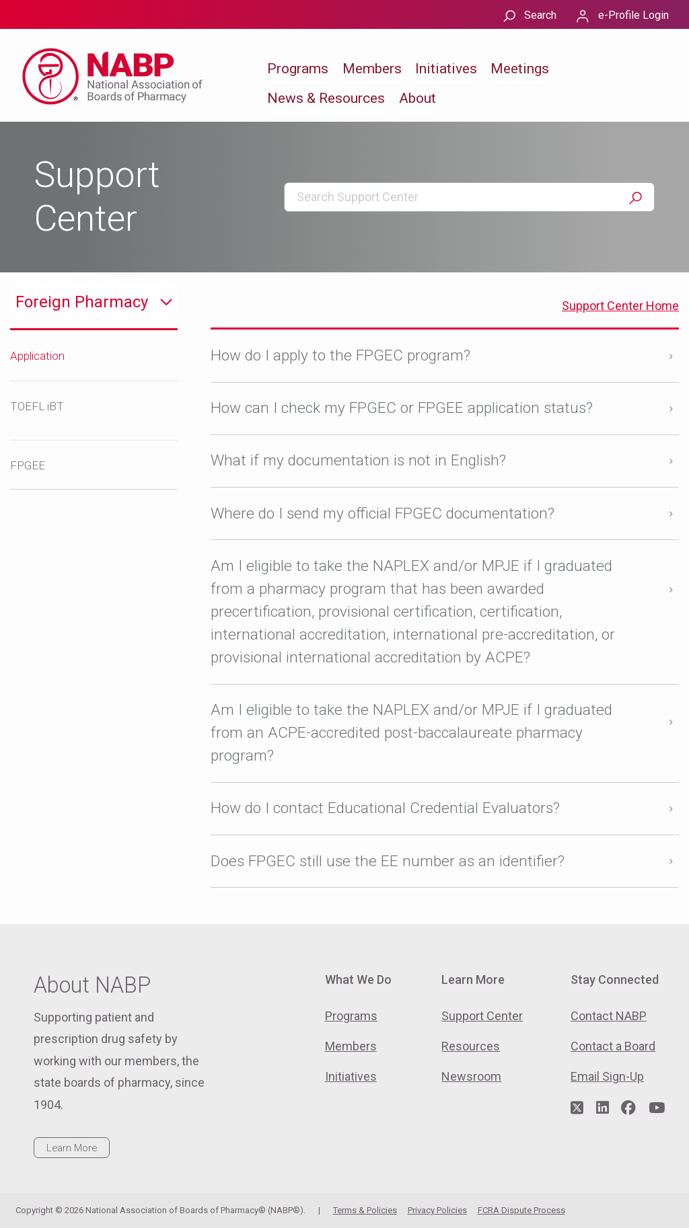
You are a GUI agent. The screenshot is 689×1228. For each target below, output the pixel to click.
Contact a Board (613, 1046)
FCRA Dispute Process (521, 1210)
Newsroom (471, 1076)
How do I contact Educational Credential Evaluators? (385, 808)
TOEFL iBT (37, 406)
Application (37, 355)
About (417, 98)
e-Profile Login (633, 15)
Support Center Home (620, 306)
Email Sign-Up (607, 1076)
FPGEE (27, 465)
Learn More (71, 1148)
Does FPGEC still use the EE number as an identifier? (388, 861)
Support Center (482, 1016)
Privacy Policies (437, 1210)
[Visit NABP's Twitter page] (577, 1108)
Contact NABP (609, 1016)
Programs (297, 69)
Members (372, 69)
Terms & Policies (365, 1210)
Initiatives (446, 69)
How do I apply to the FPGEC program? (340, 355)
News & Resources (326, 98)
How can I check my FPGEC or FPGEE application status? (402, 408)
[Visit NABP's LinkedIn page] (602, 1108)
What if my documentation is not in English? (358, 460)
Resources (470, 1046)
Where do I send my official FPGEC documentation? (382, 513)
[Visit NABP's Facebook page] (628, 1108)
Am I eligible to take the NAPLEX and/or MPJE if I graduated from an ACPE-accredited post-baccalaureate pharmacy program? (411, 733)
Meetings (520, 69)
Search (540, 15)
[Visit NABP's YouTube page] (657, 1108)
